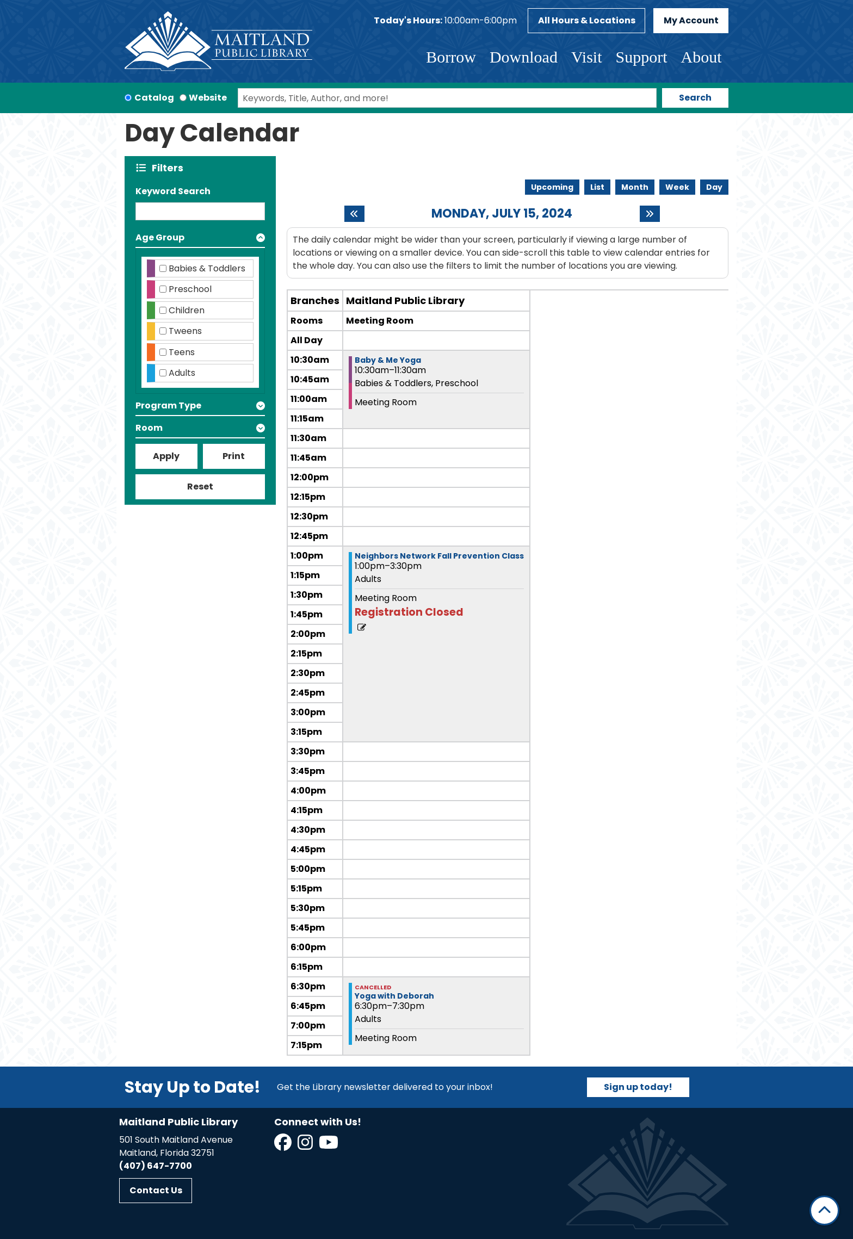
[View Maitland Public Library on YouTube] (329, 1145)
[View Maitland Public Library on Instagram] (306, 1145)
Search (695, 97)
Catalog (154, 97)
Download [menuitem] (524, 57)
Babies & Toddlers (207, 268)
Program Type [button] (168, 405)
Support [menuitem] (641, 57)
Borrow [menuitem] (451, 57)
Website (208, 97)
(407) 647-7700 (155, 1166)
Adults (182, 373)
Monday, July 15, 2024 (501, 214)
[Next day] (650, 214)
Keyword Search (173, 191)
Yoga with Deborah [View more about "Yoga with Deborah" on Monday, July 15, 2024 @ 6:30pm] (394, 996)
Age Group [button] (159, 237)
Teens (182, 352)
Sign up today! (638, 1087)
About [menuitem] (701, 57)
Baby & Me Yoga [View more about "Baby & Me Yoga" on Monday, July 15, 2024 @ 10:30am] (388, 360)
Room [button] (149, 428)
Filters (170, 168)
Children (187, 310)
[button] (445, 20)
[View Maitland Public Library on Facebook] (283, 1145)
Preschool (190, 289)
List (597, 187)
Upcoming (552, 187)
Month (634, 187)
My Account (691, 20)
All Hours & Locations (586, 20)
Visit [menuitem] (586, 57)
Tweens (185, 331)
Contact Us (155, 1190)
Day (714, 187)
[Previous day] (354, 214)
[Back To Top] (824, 1210)
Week (677, 187)
